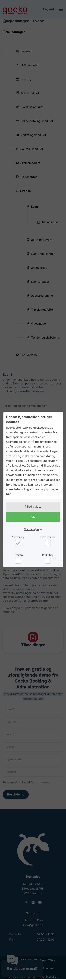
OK (33, 516)
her (8, 484)
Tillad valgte (33, 506)
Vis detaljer (31, 529)
